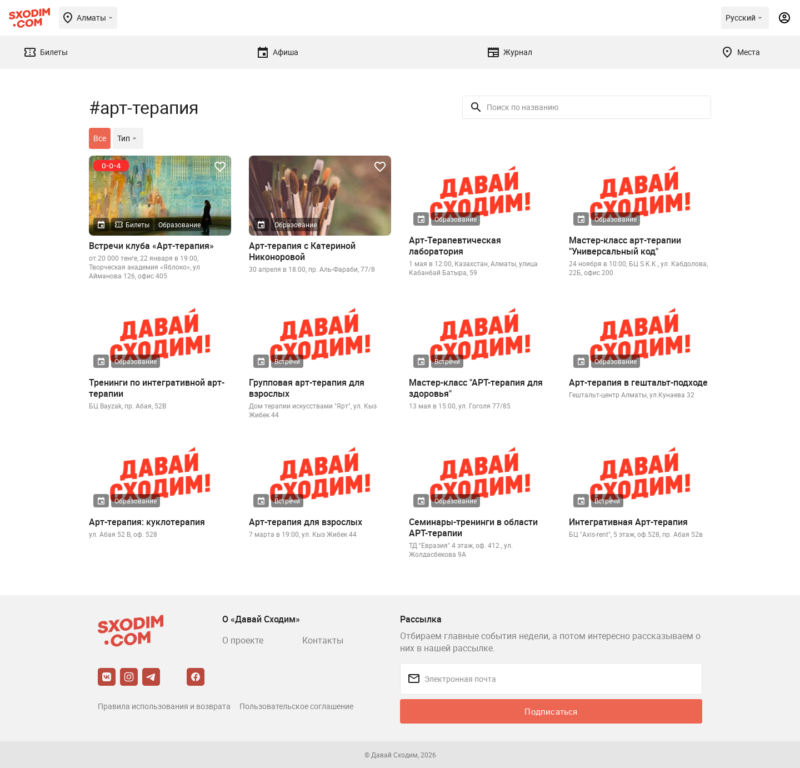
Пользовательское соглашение (296, 706)
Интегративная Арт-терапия (628, 521)
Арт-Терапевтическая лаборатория (455, 246)
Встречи (287, 361)
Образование (179, 224)
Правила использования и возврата (164, 706)
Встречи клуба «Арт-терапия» (151, 245)
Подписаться (550, 711)
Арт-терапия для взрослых (305, 521)
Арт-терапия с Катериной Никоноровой (302, 251)
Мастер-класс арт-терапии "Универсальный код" (625, 246)
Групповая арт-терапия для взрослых (306, 388)
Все (99, 138)
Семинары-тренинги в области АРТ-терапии (473, 527)
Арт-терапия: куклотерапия (147, 521)
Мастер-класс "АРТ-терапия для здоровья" (476, 388)
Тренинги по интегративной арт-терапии (156, 388)
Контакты (322, 640)
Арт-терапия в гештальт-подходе (638, 382)
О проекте (242, 640)
